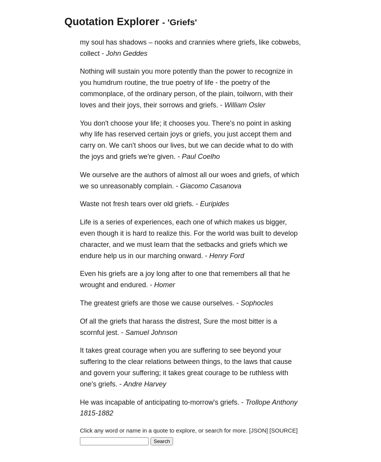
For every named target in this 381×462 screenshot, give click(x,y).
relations (158, 361)
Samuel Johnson (151, 332)
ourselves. (218, 303)
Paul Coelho (201, 156)
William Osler (244, 105)
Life (85, 222)
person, (185, 94)
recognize (270, 71)
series (115, 222)
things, (212, 361)
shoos (147, 145)
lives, (178, 145)
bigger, (276, 222)
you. (203, 123)
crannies (202, 42)
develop (285, 233)
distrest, (189, 321)
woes (229, 175)
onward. (190, 256)
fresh (120, 204)
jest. (112, 332)
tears (138, 204)
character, (95, 244)
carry (87, 145)
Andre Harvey (145, 384)
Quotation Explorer (111, 22)
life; (156, 123)
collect (90, 53)
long (163, 274)
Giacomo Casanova (210, 186)
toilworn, (250, 94)
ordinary (159, 94)
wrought (92, 285)
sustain (129, 71)
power (235, 71)
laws (251, 361)
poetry (185, 82)
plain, (226, 94)
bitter (256, 321)
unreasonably (121, 186)
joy (149, 274)
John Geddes (126, 53)
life (208, 82)
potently (185, 71)
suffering (206, 350)
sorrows (171, 105)
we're (147, 156)
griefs (128, 156)
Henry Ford (226, 256)
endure (91, 256)
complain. (159, 186)
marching (161, 256)
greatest (106, 303)
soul (97, 42)
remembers (240, 274)
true (167, 82)
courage (134, 350)
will (111, 71)
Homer (164, 285)
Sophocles (257, 303)
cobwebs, (286, 42)
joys (176, 134)
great (112, 350)
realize (166, 233)
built (257, 233)
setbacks (210, 244)
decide (234, 145)
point (254, 123)
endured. (134, 285)
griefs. (208, 105)
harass (152, 321)
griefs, (247, 42)
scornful (92, 332)
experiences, (154, 222)
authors (156, 175)
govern (104, 373)
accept (250, 134)
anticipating (162, 402)
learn (162, 244)
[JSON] (258, 430)
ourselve (105, 175)
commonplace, (102, 94)
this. (185, 233)
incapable (120, 402)
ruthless (261, 373)
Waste (89, 204)
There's (223, 123)
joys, (134, 105)
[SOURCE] (284, 430)
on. (102, 145)
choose (122, 123)
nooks (163, 42)
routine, (136, 82)
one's (88, 384)
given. (166, 156)
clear (135, 361)
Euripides (214, 204)
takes (94, 350)
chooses (182, 123)
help (110, 256)
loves (88, 105)
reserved (131, 134)
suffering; (146, 373)
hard (140, 233)
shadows (133, 42)
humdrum (108, 82)
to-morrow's (200, 402)
